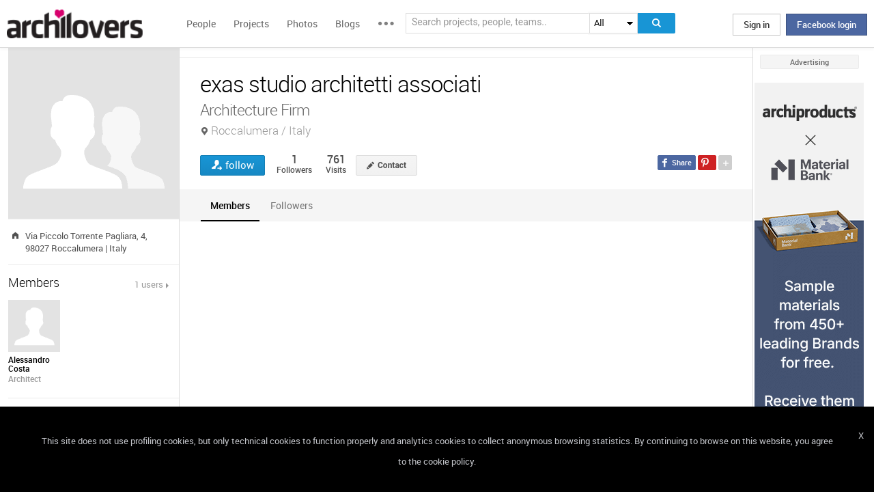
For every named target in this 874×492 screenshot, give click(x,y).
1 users (149, 284)
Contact (392, 165)
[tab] (230, 205)
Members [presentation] (230, 205)
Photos (302, 23)
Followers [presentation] (291, 205)
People (201, 23)
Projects (251, 23)
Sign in (757, 24)
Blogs (347, 23)
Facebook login (826, 24)
